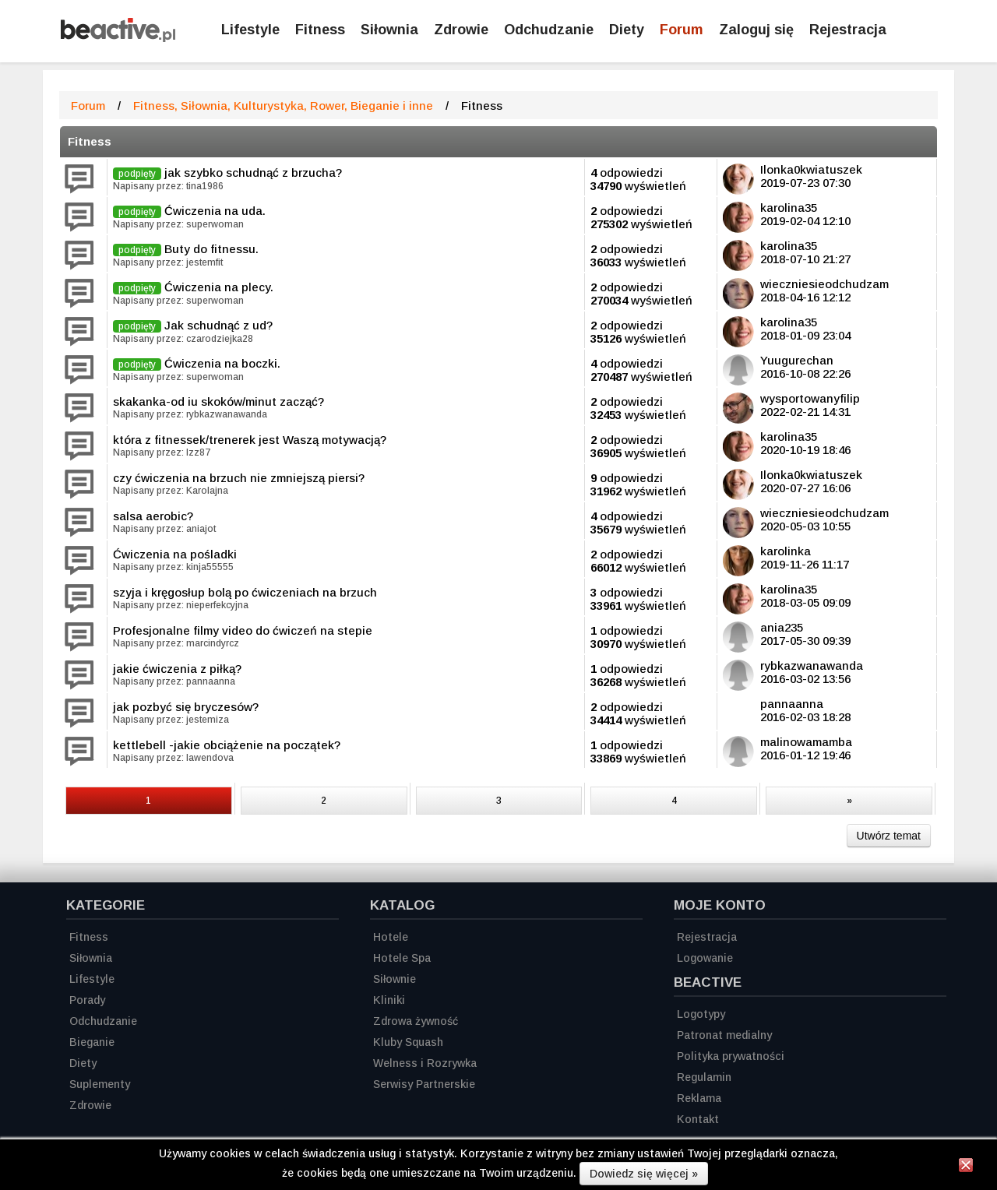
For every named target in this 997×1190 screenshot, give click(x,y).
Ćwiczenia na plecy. (218, 287)
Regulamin (704, 1077)
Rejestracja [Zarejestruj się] (847, 29)
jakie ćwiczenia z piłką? (177, 668)
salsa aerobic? (153, 516)
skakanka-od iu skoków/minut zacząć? (218, 401)
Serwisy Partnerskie (424, 1084)
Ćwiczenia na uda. (215, 210)
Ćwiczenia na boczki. (222, 363)
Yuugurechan (796, 360)
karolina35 (788, 207)
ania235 (781, 627)
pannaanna (791, 703)
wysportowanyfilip (810, 398)
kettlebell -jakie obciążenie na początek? (226, 745)
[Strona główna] (118, 37)
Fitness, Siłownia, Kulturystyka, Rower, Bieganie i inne (283, 105)
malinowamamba (806, 741)
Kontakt (698, 1119)
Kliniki (389, 1000)
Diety (626, 29)
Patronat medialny (724, 1035)
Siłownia (389, 29)
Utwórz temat (889, 835)
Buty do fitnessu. (211, 248)
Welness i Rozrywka (425, 1063)
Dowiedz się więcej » (644, 1173)
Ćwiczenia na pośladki (175, 554)
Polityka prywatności (730, 1056)
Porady (87, 1000)
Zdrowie (461, 29)
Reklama (699, 1098)
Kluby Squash (408, 1042)
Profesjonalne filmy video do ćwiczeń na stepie (242, 630)
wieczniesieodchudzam (824, 283)
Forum (681, 29)
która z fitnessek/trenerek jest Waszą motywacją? (249, 439)
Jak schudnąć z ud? (218, 325)
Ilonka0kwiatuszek (811, 169)
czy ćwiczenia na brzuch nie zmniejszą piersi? (239, 477)
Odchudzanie (549, 29)
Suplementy (99, 1084)
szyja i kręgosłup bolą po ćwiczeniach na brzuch (245, 592)
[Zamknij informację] (965, 1167)
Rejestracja (707, 937)
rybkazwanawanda (811, 665)
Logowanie (705, 958)
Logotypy (701, 1014)
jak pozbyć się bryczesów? (186, 706)
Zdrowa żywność (415, 1021)
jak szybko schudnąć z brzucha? (253, 172)
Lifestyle (250, 29)
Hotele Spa (402, 958)
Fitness (320, 29)
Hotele (390, 937)
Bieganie (91, 1042)
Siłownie (394, 979)
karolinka (785, 551)
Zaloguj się (756, 29)
